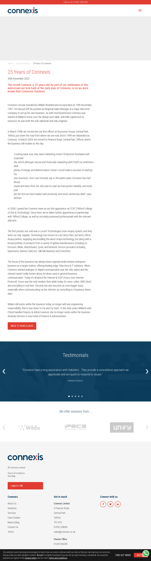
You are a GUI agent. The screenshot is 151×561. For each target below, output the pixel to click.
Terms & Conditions (16, 473)
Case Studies (14, 517)
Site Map (11, 476)
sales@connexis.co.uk (64, 531)
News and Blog (22, 63)
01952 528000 (60, 527)
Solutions (12, 508)
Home (10, 63)
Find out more (123, 555)
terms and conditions (58, 558)
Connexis (13, 496)
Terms (11, 531)
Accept (141, 555)
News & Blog (13, 522)
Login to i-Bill (17, 485)
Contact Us (13, 527)
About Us (12, 503)
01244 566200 (60, 544)
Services (12, 513)
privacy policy (31, 558)
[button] (4, 371)
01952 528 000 (80, 2)
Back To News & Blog (22, 325)
